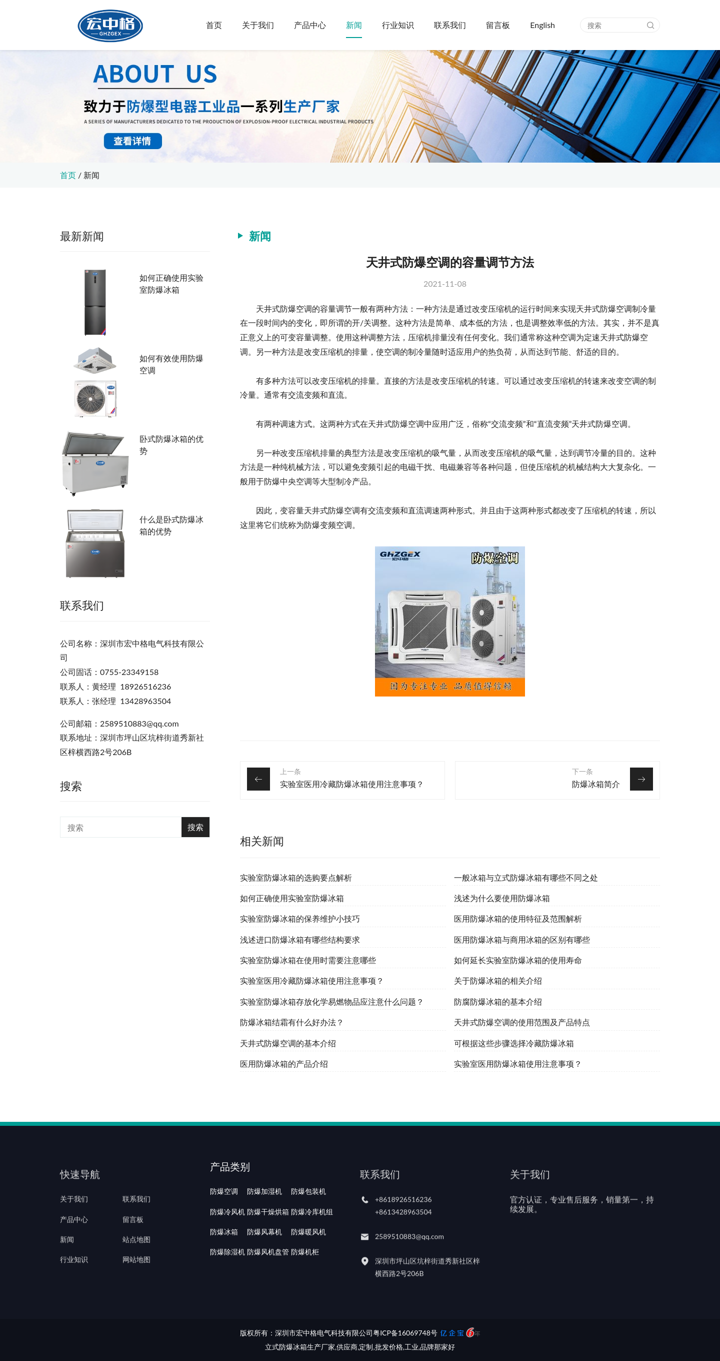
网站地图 (136, 1283)
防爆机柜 (305, 1283)
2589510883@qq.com (409, 1260)
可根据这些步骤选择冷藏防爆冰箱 (514, 1043)
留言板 (498, 25)
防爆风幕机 (264, 1263)
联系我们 (450, 25)
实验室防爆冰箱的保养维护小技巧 (300, 918)
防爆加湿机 (264, 1223)
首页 (214, 25)
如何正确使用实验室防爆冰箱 (172, 283)
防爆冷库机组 (312, 1243)
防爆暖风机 (308, 1263)
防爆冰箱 (224, 1263)
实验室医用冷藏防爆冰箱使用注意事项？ (352, 784)
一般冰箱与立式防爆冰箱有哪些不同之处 (526, 877)
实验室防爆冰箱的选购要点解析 (296, 877)
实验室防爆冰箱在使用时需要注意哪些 (308, 960)
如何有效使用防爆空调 (172, 364)
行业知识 (398, 25)
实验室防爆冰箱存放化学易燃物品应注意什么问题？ (332, 1001)
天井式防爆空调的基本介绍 (288, 1043)
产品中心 (310, 25)
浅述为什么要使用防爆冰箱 (502, 898)
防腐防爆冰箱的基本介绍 (498, 1001)
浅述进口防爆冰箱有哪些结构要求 (300, 939)
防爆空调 (224, 1223)
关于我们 (258, 25)
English (542, 25)
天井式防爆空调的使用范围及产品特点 (522, 1022)
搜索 (196, 827)
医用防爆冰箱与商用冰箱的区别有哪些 (522, 939)
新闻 (354, 25)
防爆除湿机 (227, 1283)
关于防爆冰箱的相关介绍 (498, 980)
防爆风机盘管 (268, 1283)
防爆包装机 (308, 1223)
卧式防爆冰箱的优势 (172, 444)
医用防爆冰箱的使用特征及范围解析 (518, 918)
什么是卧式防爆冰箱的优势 (172, 525)
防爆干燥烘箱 (268, 1243)
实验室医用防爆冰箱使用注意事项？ (518, 1063)
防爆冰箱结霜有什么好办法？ (292, 1022)
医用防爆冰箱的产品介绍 (284, 1063)
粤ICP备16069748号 (405, 1332)
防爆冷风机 (227, 1243)
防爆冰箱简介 (596, 784)
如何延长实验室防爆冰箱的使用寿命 (518, 960)
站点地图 (136, 1263)
